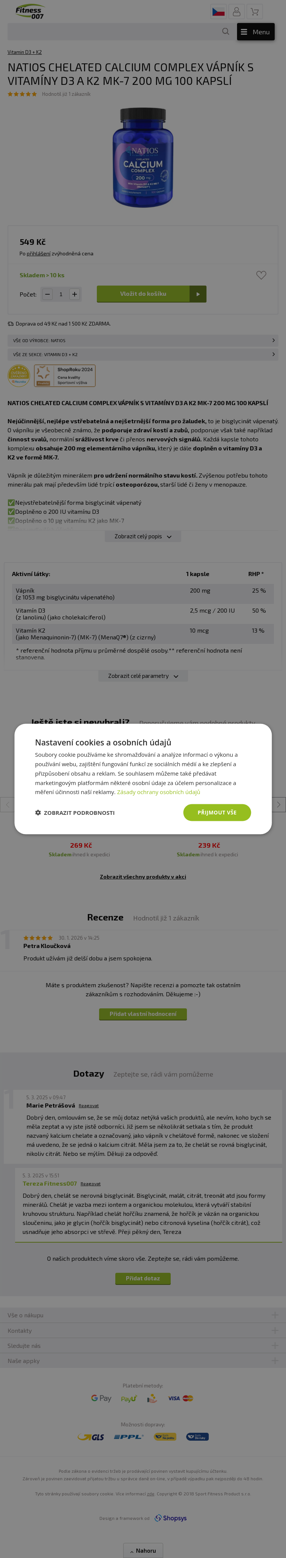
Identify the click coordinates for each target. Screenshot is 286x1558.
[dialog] (143, 779)
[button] (75, 812)
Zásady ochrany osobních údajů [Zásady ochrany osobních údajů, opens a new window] (158, 792)
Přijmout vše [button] (217, 812)
